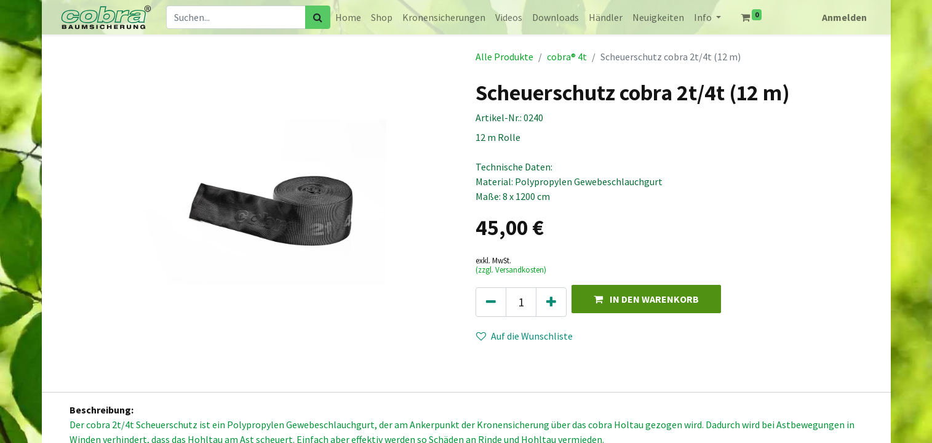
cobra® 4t (567, 56)
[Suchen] (317, 17)
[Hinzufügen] (551, 302)
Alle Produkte (504, 56)
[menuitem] (348, 17)
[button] (646, 299)
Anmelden (844, 17)
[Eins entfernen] (491, 302)
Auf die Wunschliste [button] (524, 336)
